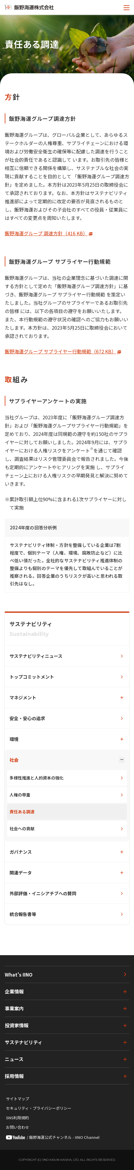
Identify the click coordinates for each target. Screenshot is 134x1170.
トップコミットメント (32, 677)
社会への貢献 (22, 828)
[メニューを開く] (126, 7)
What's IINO (18, 974)
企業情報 (14, 991)
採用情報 (14, 1075)
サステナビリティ (23, 1042)
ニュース (14, 1059)
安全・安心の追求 (27, 718)
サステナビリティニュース (36, 656)
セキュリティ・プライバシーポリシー (38, 1108)
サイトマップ (17, 1098)
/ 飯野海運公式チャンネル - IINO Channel (53, 1137)
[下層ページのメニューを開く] (67, 697)
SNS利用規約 (17, 1117)
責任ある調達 (22, 812)
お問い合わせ (17, 1127)
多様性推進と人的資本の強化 (37, 778)
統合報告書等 (23, 914)
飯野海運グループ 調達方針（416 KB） (46, 233)
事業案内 (14, 1008)
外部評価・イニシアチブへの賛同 (43, 893)
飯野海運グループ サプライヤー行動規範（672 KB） (60, 351)
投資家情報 (17, 1025)
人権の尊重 (20, 795)
